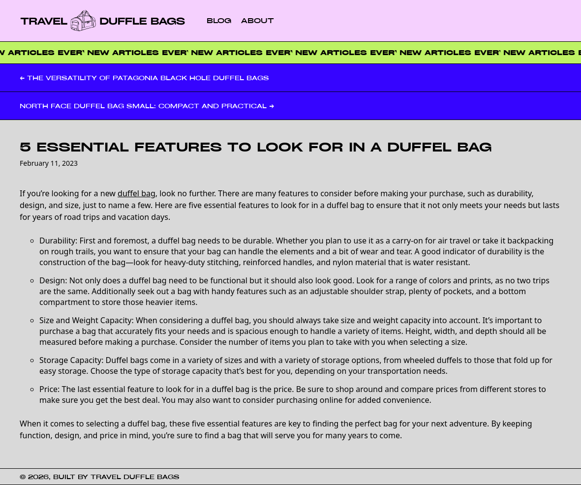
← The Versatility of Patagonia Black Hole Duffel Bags (144, 78)
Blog (219, 20)
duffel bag (136, 193)
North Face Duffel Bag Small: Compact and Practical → (147, 106)
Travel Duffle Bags (135, 477)
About (257, 20)
